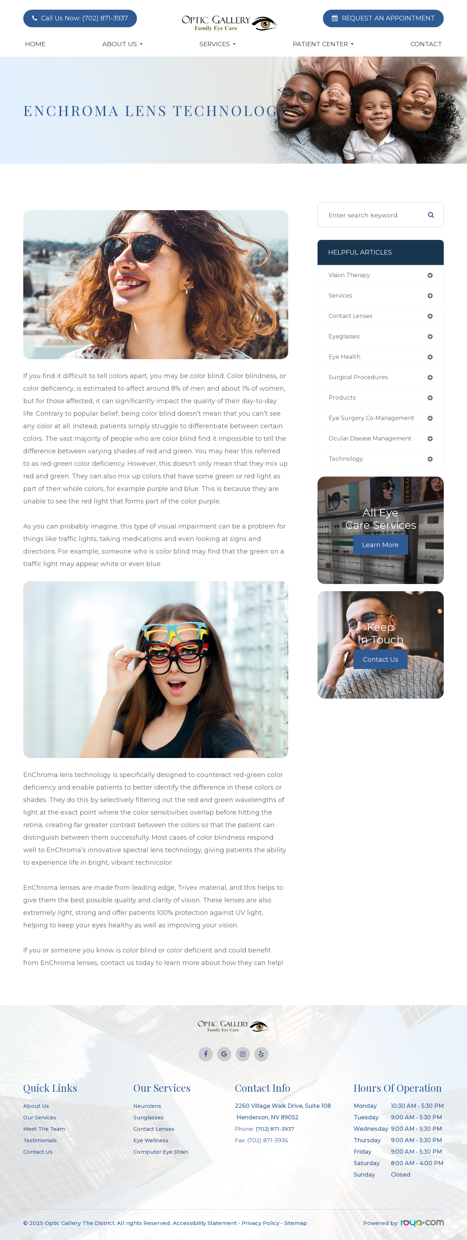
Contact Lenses (155, 1128)
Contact (426, 44)
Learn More (380, 551)
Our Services (41, 1117)
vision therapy (352, 275)
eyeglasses (346, 339)
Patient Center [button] (323, 44)
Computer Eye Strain (162, 1151)
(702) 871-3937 (276, 1128)
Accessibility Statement (205, 1223)
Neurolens (148, 1106)
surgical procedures (361, 381)
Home (35, 44)
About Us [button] (122, 44)
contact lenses (353, 318)
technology (347, 465)
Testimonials (41, 1140)
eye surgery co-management (376, 422)
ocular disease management (376, 444)
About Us (36, 1106)
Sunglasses (149, 1117)
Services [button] (218, 44)
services (342, 296)
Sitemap (295, 1223)
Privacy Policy (260, 1223)
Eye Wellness (152, 1140)
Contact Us (380, 666)
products (343, 402)
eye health (346, 359)
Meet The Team (46, 1128)
